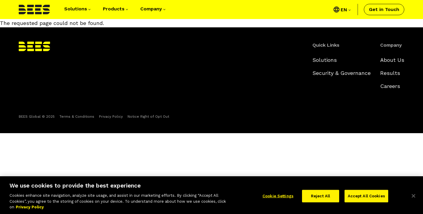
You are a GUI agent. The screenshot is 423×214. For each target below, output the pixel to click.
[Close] (413, 197)
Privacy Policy (111, 116)
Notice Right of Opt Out (148, 116)
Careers (390, 86)
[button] (78, 9)
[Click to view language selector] (346, 9)
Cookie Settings (277, 198)
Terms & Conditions (76, 116)
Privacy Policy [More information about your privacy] (30, 209)
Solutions (324, 60)
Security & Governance (341, 73)
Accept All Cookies (366, 198)
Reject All (320, 198)
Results (390, 73)
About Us (392, 60)
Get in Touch (384, 9)
